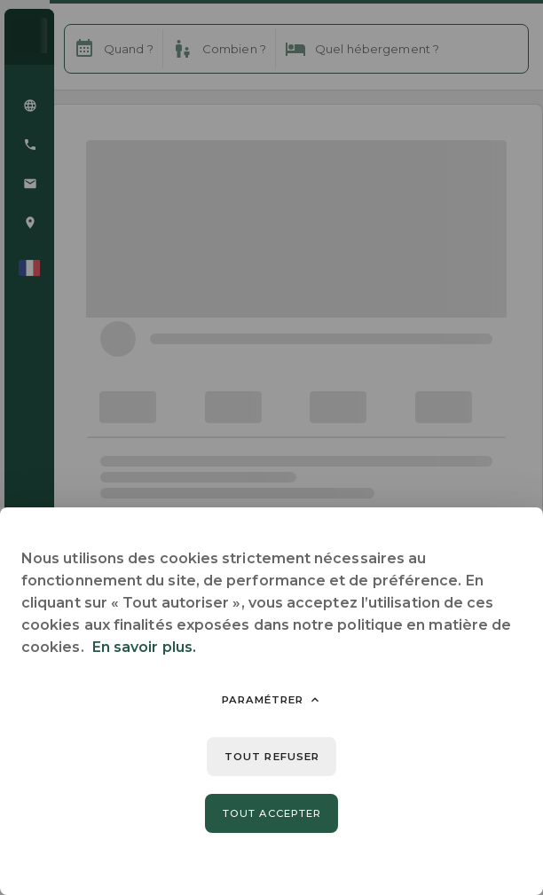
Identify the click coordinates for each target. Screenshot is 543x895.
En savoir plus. (144, 647)
